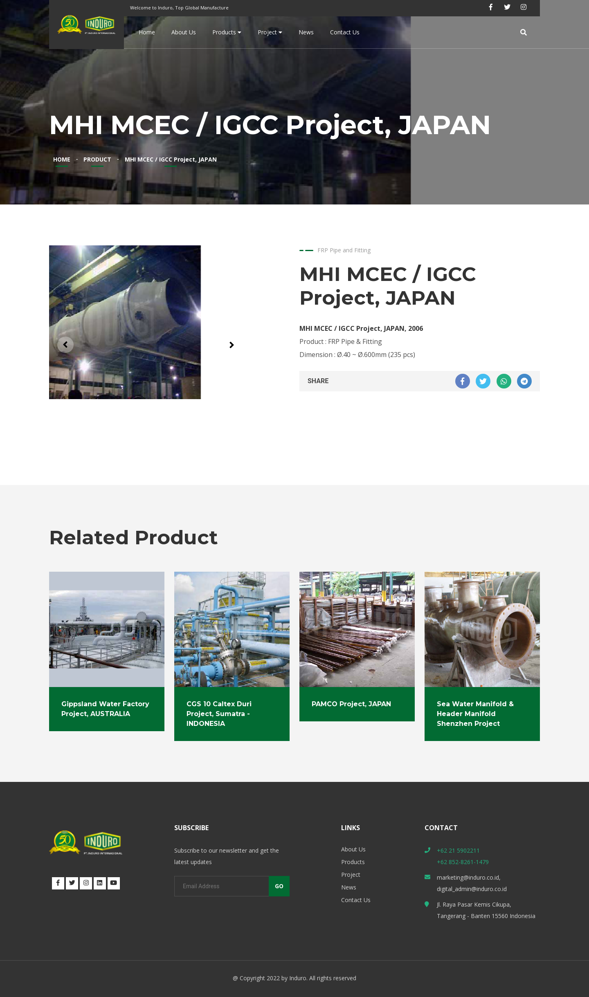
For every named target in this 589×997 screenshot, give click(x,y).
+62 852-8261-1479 (463, 862)
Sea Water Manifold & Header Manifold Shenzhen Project (475, 714)
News (306, 32)
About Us (183, 32)
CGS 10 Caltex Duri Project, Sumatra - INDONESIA (219, 714)
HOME (61, 159)
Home (147, 32)
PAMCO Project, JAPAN (351, 704)
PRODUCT (97, 159)
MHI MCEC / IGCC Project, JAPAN (171, 159)
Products (226, 32)
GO (279, 886)
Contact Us (345, 32)
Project (270, 32)
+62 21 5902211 (458, 850)
